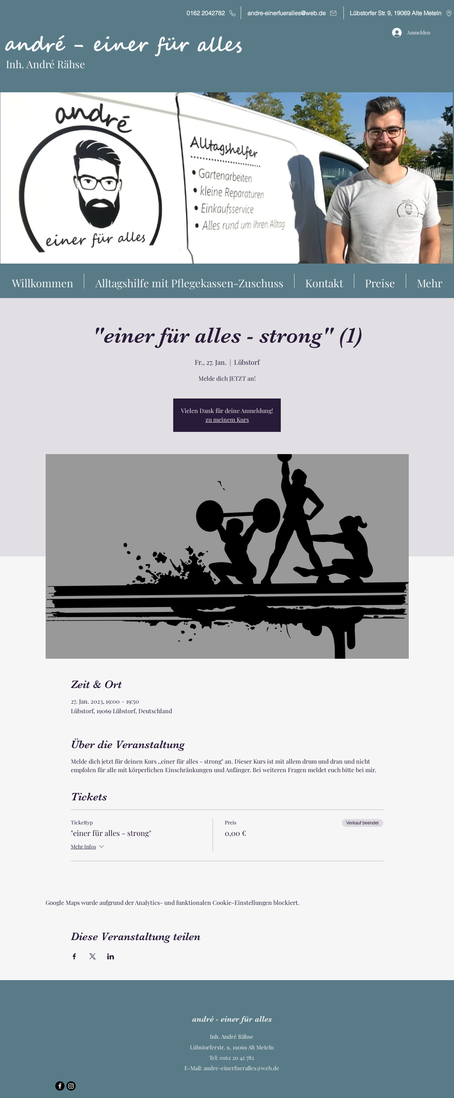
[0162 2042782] (211, 13)
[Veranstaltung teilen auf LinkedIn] (110, 956)
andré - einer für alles (123, 45)
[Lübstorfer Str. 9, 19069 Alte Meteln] (401, 13)
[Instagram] (71, 1086)
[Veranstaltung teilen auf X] (92, 956)
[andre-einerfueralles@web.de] (292, 13)
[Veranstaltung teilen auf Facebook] (74, 956)
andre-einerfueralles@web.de (241, 1068)
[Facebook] (60, 1086)
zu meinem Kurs (227, 419)
